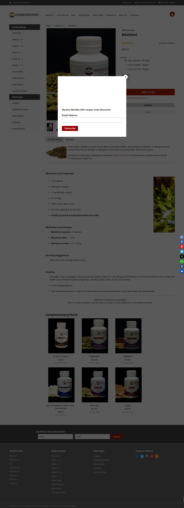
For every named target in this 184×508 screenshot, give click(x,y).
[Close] (125, 77)
